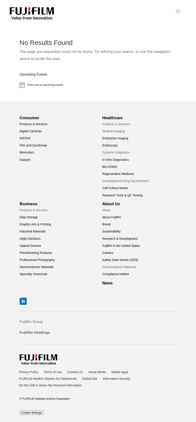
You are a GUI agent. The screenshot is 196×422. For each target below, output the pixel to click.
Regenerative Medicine (118, 174)
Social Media (97, 372)
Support (25, 159)
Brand (106, 224)
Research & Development (120, 238)
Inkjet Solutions (30, 238)
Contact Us (75, 372)
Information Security (116, 378)
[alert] (98, 85)
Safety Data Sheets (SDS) (120, 260)
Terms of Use (53, 372)
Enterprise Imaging (115, 138)
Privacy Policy (28, 372)
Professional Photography (37, 260)
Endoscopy (110, 145)
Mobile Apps (119, 372)
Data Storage (29, 217)
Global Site (89, 378)
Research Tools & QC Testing (122, 195)
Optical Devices (30, 245)
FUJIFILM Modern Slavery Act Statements (48, 378)
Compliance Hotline (115, 274)
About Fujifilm (111, 217)
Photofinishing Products (36, 253)
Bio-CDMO (109, 167)
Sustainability (111, 231)
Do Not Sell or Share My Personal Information (50, 385)
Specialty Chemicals (33, 274)
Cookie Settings (31, 412)
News (107, 283)
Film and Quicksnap (33, 145)
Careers (107, 253)
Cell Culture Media (115, 188)
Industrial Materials (33, 231)
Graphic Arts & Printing (35, 224)
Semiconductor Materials (37, 267)
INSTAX (25, 138)
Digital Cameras (31, 131)
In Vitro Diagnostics (115, 159)
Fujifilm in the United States (121, 245)
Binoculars (27, 152)
